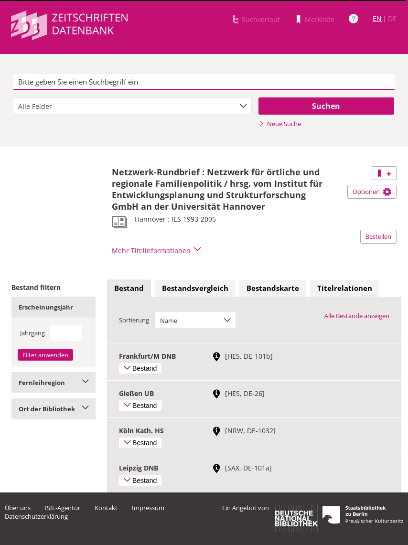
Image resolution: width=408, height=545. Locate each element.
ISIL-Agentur (62, 507)
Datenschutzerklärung (36, 516)
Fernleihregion (53, 382)
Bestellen (378, 236)
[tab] (129, 288)
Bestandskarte (273, 288)
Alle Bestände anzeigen (356, 315)
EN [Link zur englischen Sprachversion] (377, 18)
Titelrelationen (344, 288)
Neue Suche (279, 123)
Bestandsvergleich (195, 288)
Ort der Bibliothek (53, 409)
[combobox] (132, 106)
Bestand (129, 288)
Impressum (148, 507)
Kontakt (106, 507)
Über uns (18, 507)
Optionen (372, 191)
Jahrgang (32, 333)
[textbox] (204, 81)
